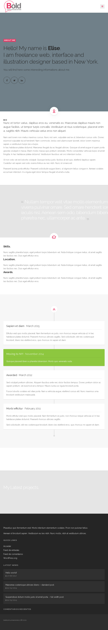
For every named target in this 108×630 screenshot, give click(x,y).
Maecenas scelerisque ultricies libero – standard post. (29, 585)
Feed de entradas (11, 550)
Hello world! (11, 573)
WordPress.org (10, 558)
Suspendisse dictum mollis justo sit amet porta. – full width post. (34, 597)
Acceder (7, 546)
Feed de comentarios (13, 554)
